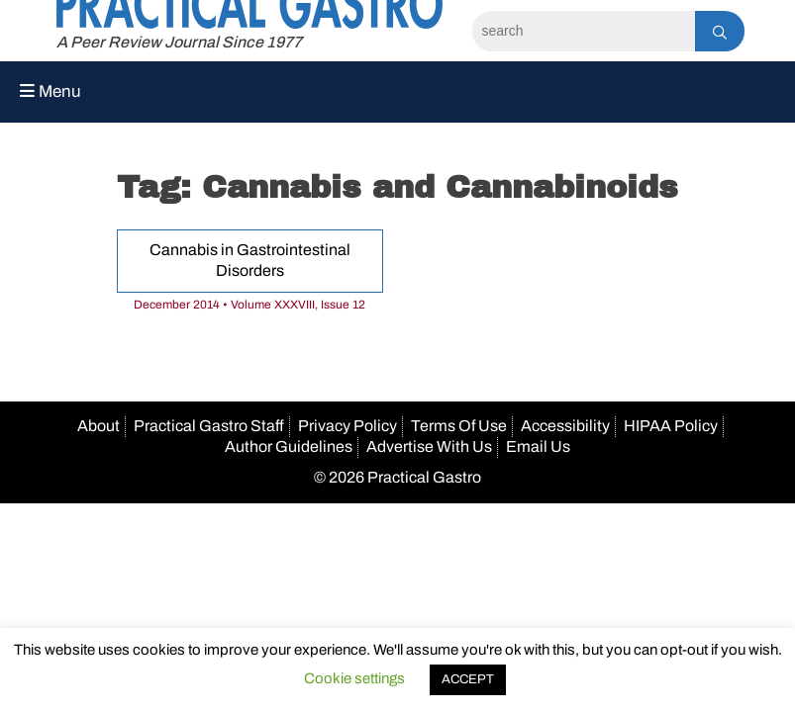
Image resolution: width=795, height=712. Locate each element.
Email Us (538, 446)
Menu (50, 91)
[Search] (583, 31)
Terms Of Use (459, 425)
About (98, 425)
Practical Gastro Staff (209, 425)
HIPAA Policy (671, 425)
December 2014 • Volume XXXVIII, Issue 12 (249, 305)
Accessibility (565, 425)
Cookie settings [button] (354, 678)
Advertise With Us (429, 446)
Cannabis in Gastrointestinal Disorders (249, 260)
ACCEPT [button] (468, 679)
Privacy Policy (347, 425)
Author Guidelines (288, 446)
